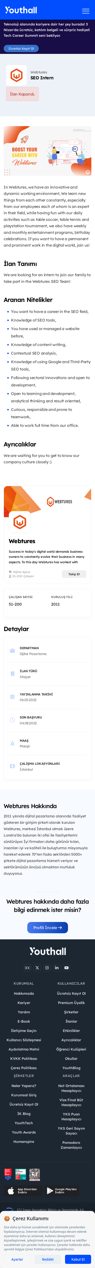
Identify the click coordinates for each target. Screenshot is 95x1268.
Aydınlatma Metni (24, 1049)
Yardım (24, 1012)
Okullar (71, 1058)
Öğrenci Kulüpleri (71, 1049)
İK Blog (23, 1114)
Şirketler (71, 1012)
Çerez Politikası (24, 1068)
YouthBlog (71, 1068)
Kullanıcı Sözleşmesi (24, 1040)
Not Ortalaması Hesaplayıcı (71, 1088)
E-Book (24, 1021)
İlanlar (71, 1021)
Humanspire (23, 1141)
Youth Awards (24, 1132)
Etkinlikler (71, 1031)
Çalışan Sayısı (21, 597)
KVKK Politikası (23, 1058)
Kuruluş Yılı (62, 597)
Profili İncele (47, 927)
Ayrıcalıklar (71, 1040)
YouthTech (24, 1123)
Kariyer (24, 1003)
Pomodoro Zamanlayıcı (71, 1145)
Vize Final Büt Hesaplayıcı (71, 1102)
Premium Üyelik (71, 1003)
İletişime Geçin (24, 1031)
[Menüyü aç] (85, 11)
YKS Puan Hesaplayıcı (71, 1116)
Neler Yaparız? (23, 1086)
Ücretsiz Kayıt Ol (21, 48)
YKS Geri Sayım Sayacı (71, 1131)
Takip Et (74, 574)
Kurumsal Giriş (24, 1095)
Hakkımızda (24, 993)
